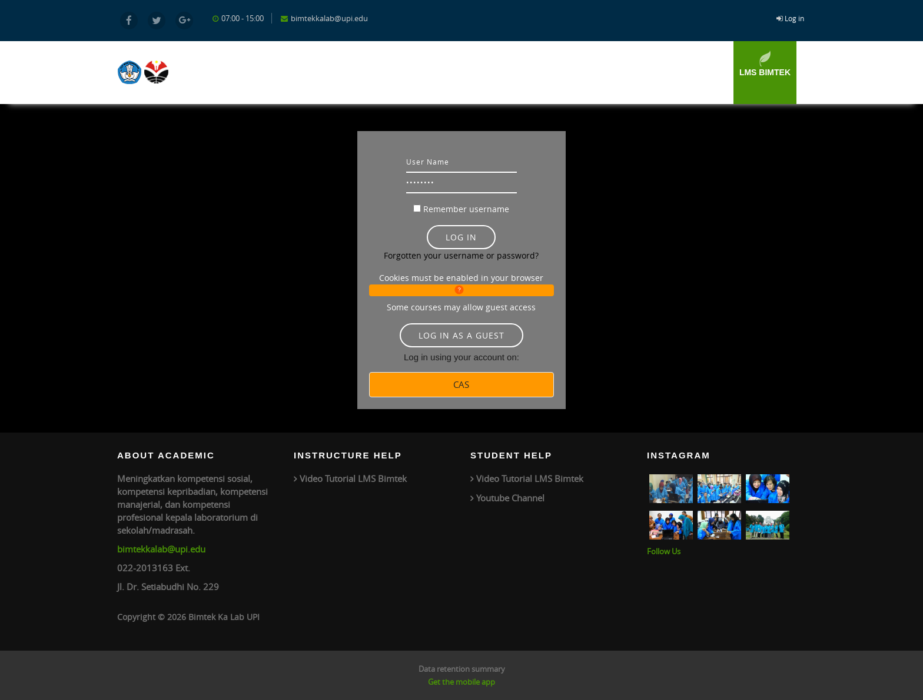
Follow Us (663, 551)
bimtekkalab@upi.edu (161, 549)
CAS (461, 384)
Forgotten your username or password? (461, 255)
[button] (461, 290)
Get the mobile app (461, 681)
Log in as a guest (461, 335)
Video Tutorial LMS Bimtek (353, 478)
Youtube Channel (510, 498)
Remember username (466, 209)
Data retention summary (462, 669)
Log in (794, 18)
